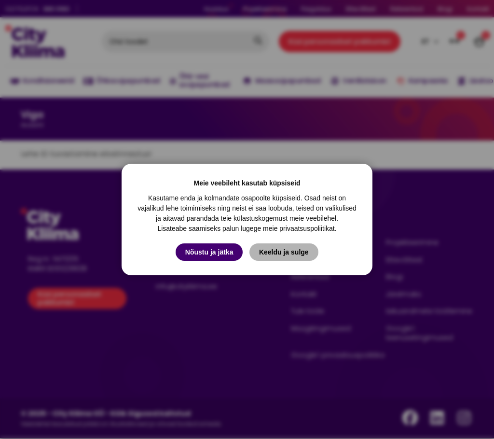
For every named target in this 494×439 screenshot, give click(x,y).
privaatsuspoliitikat (306, 228)
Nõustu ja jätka (209, 252)
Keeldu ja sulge (284, 252)
